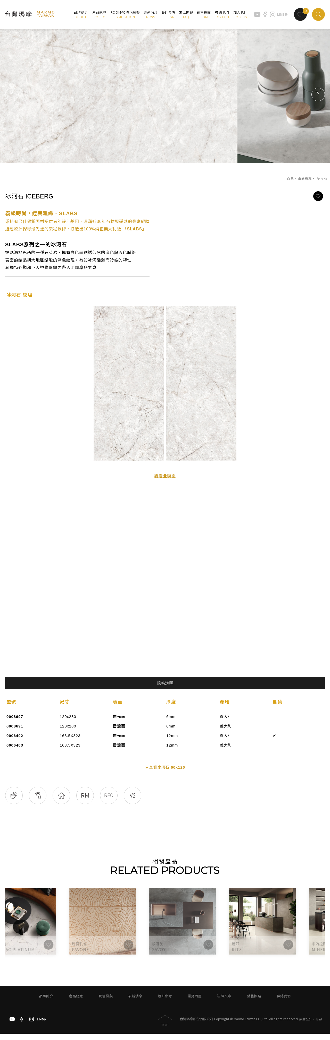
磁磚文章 (224, 1002)
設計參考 (165, 1002)
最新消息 (135, 1002)
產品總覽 (305, 178)
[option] (165, 94)
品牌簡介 (46, 1002)
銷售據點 (254, 1002)
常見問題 (195, 1002)
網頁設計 (305, 1025)
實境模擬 (105, 1002)
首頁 (290, 178)
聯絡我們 (284, 1002)
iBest (319, 1025)
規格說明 (165, 683)
